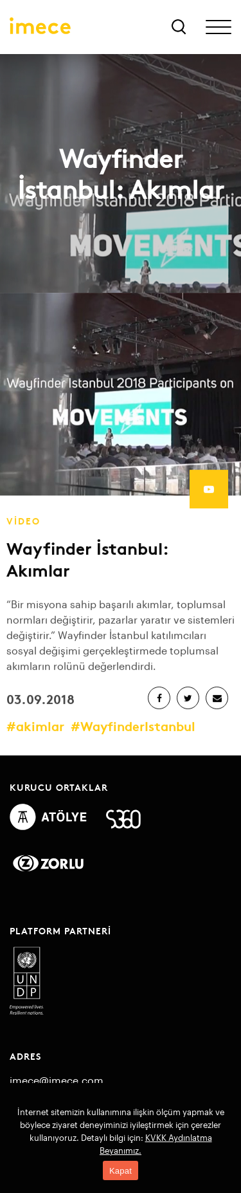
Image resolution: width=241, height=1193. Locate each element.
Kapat (120, 1171)
